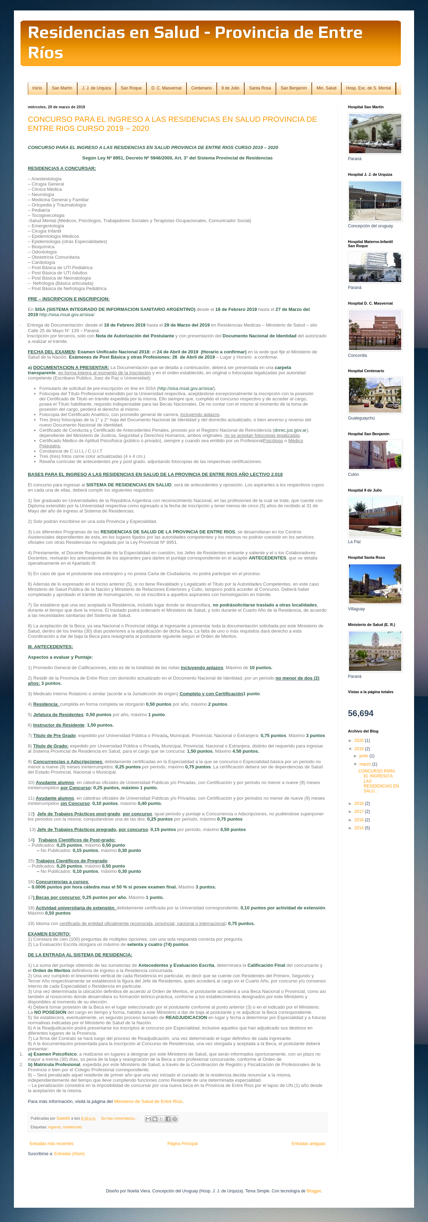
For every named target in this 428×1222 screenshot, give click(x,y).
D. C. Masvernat (166, 88)
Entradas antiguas (308, 1143)
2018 (360, 803)
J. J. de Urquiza (96, 88)
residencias (72, 1127)
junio (364, 755)
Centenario (201, 88)
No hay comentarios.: (119, 1118)
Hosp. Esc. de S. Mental (368, 88)
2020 (360, 740)
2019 (360, 748)
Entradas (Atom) (69, 1153)
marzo (365, 764)
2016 (360, 819)
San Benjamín (294, 88)
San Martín (62, 88)
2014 (360, 827)
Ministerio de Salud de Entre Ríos (148, 1101)
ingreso (54, 1127)
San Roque (131, 88)
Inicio (37, 88)
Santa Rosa (260, 88)
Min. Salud (326, 88)
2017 (360, 811)
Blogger (314, 1191)
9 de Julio (230, 88)
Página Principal (182, 1143)
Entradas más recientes (51, 1143)
